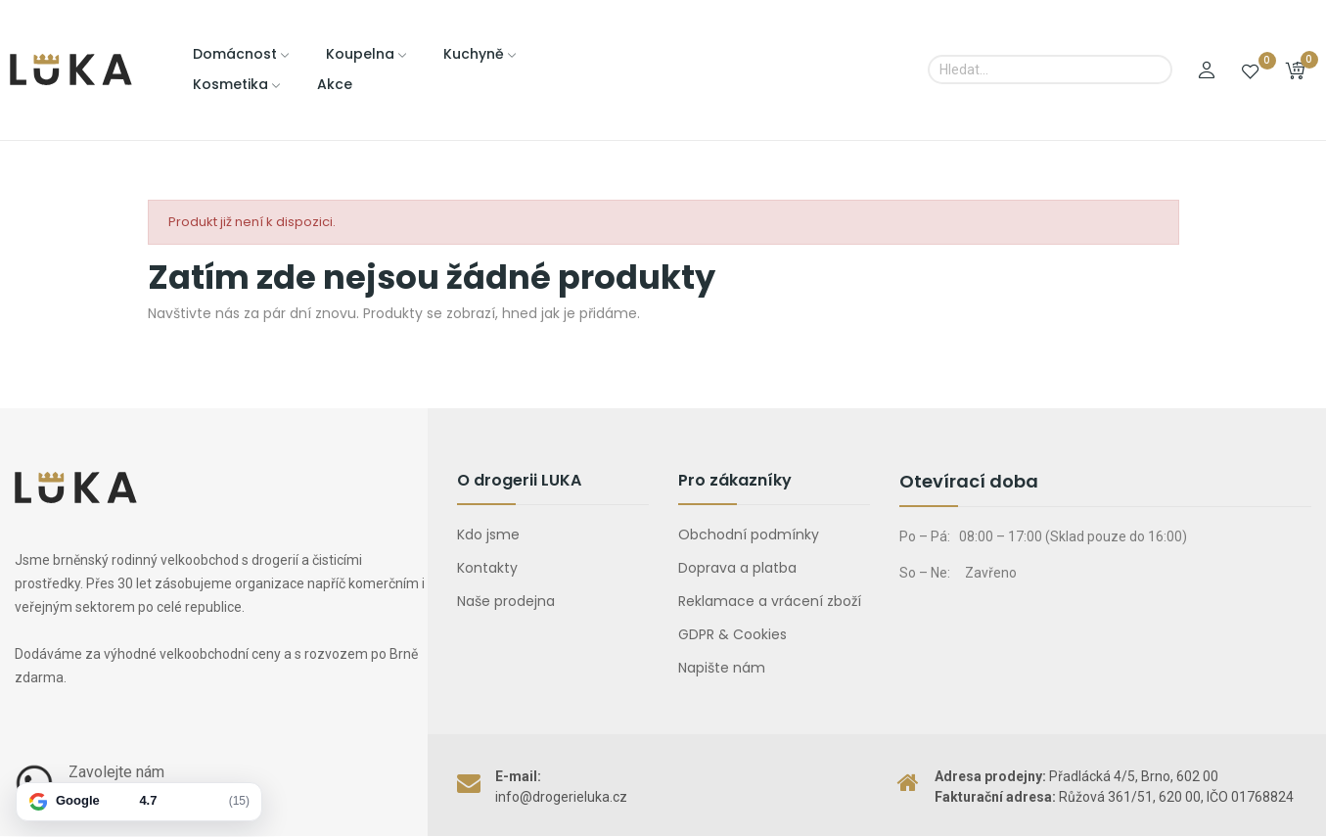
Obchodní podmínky (748, 534)
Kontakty (487, 568)
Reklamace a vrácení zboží (769, 601)
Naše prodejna (506, 601)
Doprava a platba (737, 568)
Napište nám (721, 667)
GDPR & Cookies (732, 634)
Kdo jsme (488, 534)
